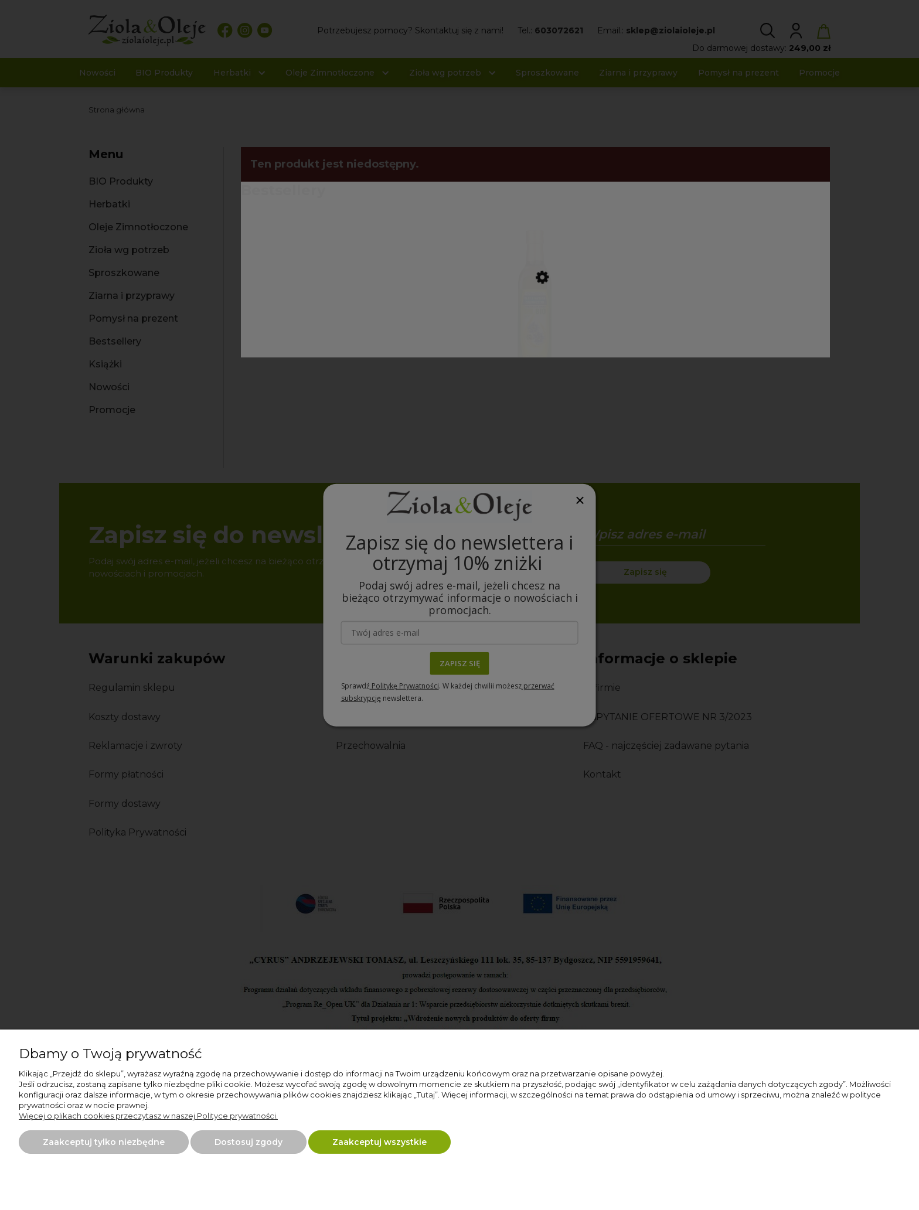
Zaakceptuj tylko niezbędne (104, 1142)
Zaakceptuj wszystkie (379, 1142)
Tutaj (426, 1094)
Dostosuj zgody (248, 1142)
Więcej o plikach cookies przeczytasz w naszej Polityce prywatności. (148, 1115)
